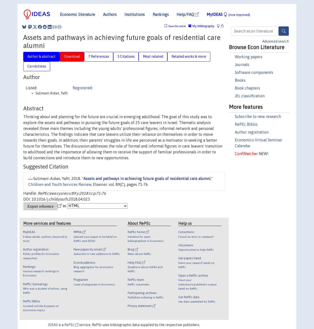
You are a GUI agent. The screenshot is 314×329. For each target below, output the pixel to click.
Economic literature (77, 14)
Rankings (161, 14)
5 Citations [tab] (126, 56)
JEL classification (250, 96)
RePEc (71, 325)
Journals (242, 64)
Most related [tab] (153, 56)
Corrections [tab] (36, 66)
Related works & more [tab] (188, 56)
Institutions (134, 14)
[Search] (284, 31)
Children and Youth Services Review (59, 184)
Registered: (83, 88)
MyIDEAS (228, 14)
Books (240, 80)
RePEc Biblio (246, 124)
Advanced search (275, 41)
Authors (110, 14)
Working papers (248, 57)
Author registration (252, 132)
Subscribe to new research (258, 116)
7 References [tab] (98, 56)
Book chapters (247, 88)
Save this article (177, 26)
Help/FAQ (188, 14)
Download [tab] (72, 56)
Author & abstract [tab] (41, 56)
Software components (254, 72)
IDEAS (53, 325)
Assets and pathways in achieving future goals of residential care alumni (147, 178)
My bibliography (201, 26)
